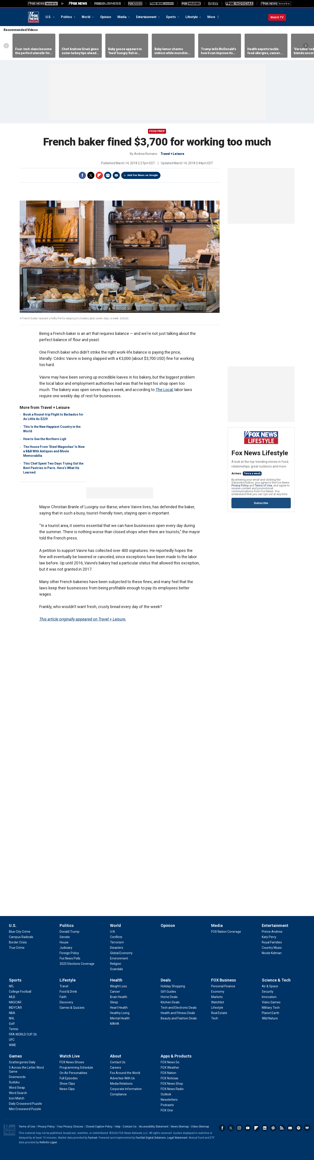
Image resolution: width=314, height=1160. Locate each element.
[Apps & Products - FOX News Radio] (172, 1089)
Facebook (82, 175)
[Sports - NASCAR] (15, 1002)
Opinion (105, 17)
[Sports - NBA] (12, 1013)
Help (117, 1126)
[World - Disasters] (116, 947)
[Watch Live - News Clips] (67, 1089)
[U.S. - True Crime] (17, 947)
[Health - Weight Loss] (118, 986)
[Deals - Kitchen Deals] (170, 1002)
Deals (166, 980)
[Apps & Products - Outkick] (166, 1094)
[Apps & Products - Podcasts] (167, 1105)
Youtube (247, 1128)
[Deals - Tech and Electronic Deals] (179, 1007)
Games (15, 1056)
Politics (67, 17)
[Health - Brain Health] (118, 997)
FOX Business (223, 980)
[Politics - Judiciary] (66, 947)
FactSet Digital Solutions (151, 1137)
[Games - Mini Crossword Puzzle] (25, 1109)
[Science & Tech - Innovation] (269, 997)
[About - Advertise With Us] (122, 1078)
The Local (164, 389)
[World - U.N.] (112, 931)
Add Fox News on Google (142, 175)
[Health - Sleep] (114, 1002)
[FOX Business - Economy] (217, 991)
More (211, 17)
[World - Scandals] (116, 969)
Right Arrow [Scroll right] (305, 45)
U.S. (49, 17)
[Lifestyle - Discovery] (66, 1002)
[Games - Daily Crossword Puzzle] (25, 1103)
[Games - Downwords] (17, 1077)
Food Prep (157, 131)
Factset (92, 1137)
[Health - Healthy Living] (119, 1013)
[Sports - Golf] (12, 1023)
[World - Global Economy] (121, 953)
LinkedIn (264, 1128)
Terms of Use (263, 485)
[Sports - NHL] (12, 1018)
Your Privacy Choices (70, 1126)
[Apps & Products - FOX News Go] (170, 1062)
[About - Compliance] (118, 1094)
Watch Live (70, 1056)
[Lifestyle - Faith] (63, 997)
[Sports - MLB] (12, 997)
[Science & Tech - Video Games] (271, 1002)
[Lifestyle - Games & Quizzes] (72, 1007)
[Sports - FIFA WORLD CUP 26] (23, 1034)
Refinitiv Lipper (48, 1142)
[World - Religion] (115, 963)
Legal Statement (177, 1137)
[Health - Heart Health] (119, 1007)
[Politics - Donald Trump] (69, 931)
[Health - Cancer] (115, 991)
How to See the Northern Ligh (44, 439)
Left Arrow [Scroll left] (6, 45)
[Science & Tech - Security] (267, 991)
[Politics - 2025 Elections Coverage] (77, 963)
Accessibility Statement (153, 1126)
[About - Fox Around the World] (125, 1073)
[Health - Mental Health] (120, 1018)
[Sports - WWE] (12, 1045)
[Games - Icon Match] (16, 1098)
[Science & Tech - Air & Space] (270, 986)
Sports (171, 17)
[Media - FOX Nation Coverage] (226, 931)
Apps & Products (176, 1056)
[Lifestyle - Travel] (64, 986)
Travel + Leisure (172, 154)
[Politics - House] (64, 942)
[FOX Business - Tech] (214, 1018)
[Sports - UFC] (12, 1039)
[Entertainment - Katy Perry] (269, 937)
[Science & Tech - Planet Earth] (270, 1013)
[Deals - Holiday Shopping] (173, 986)
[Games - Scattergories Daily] (22, 1062)
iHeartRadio (307, 1128)
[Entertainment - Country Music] (272, 947)
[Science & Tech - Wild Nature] (270, 1018)
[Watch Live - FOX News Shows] (72, 1062)
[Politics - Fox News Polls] (70, 958)
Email (116, 175)
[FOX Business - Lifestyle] (217, 1007)
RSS (281, 1128)
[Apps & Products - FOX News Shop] (172, 1083)
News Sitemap (180, 1126)
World (86, 17)
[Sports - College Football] (20, 991)
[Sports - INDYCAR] (15, 1007)
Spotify (298, 1128)
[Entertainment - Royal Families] (272, 942)
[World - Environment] (119, 958)
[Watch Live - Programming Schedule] (76, 1067)
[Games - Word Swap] (17, 1087)
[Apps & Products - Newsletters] (169, 1099)
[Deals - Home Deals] (169, 997)
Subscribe (261, 503)
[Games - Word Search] (18, 1093)
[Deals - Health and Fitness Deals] (178, 1013)
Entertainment (146, 17)
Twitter (90, 175)
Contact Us (130, 1126)
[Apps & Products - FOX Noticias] (169, 1078)
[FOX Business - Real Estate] (219, 1013)
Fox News (33, 17)
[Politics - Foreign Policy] (69, 953)
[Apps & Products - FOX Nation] (168, 1073)
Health (116, 980)
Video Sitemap (200, 1126)
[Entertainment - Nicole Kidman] (272, 953)
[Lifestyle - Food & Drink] (68, 991)
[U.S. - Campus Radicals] (21, 937)
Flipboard (99, 175)
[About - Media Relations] (121, 1083)
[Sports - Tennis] (13, 1029)
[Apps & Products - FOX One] (167, 1110)
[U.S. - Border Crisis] (18, 942)
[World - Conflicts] (116, 937)
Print (107, 175)
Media (122, 17)
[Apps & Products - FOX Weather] (170, 1067)
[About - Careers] (115, 1067)
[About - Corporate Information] (126, 1089)
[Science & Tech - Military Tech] (271, 1007)
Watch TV (277, 17)
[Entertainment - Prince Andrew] (272, 931)
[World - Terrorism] (117, 942)
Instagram (239, 1128)
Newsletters (290, 1128)
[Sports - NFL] (11, 986)
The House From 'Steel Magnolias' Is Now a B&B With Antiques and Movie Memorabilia (54, 451)
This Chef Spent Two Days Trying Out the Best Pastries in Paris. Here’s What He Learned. (53, 468)
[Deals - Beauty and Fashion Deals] (179, 1018)
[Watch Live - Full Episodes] (69, 1078)
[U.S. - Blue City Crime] (19, 931)
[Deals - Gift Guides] (168, 991)
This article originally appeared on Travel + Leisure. (82, 619)
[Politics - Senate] (65, 937)
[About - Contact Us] (117, 1062)
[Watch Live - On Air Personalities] (73, 1073)
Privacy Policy (240, 485)
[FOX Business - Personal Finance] (223, 986)
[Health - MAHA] (114, 1023)
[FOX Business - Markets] (217, 997)
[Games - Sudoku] (14, 1082)
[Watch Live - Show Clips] (67, 1083)
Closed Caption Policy (99, 1126)
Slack (273, 1128)
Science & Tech (276, 980)
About (115, 1056)
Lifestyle (191, 17)
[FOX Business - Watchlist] (217, 1002)
